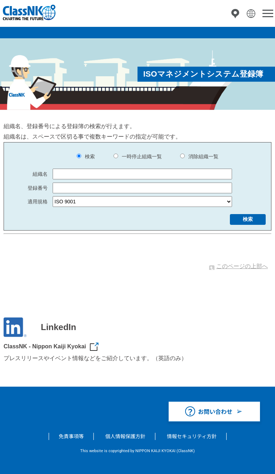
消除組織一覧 (203, 156)
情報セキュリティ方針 (192, 436)
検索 (90, 156)
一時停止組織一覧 (142, 156)
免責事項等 (71, 436)
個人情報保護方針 (125, 436)
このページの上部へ (242, 266)
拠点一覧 (235, 13)
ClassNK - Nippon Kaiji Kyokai (45, 346)
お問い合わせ (215, 411)
